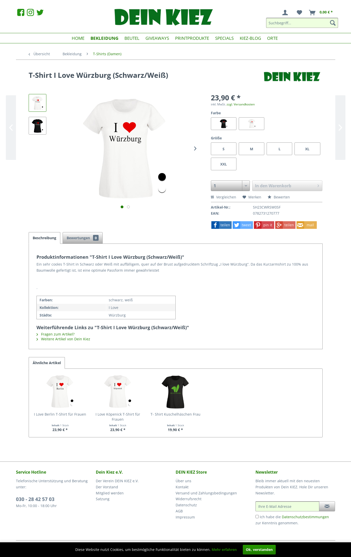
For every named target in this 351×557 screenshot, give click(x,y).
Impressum (185, 517)
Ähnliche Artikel (47, 362)
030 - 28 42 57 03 (35, 499)
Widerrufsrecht (188, 498)
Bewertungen (83, 238)
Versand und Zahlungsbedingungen (206, 493)
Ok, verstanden (259, 549)
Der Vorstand (107, 487)
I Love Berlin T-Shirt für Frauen (60, 414)
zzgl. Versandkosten (241, 104)
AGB (179, 511)
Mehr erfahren (224, 549)
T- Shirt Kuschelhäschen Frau (175, 414)
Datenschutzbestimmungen (305, 516)
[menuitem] (286, 13)
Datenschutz (186, 505)
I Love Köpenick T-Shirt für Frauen (118, 417)
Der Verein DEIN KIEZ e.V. (117, 480)
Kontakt (182, 487)
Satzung (102, 498)
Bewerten (279, 197)
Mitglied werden (110, 493)
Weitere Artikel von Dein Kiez (63, 339)
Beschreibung (44, 237)
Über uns (183, 480)
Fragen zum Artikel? (55, 334)
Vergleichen (223, 197)
